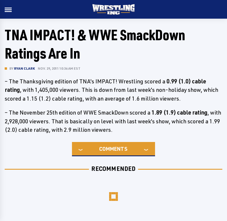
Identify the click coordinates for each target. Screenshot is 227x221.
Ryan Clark (24, 68)
